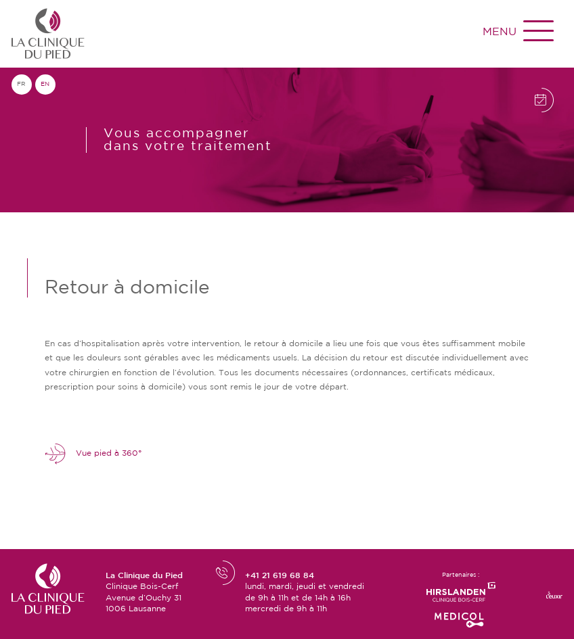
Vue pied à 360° (93, 454)
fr (21, 84)
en (45, 84)
